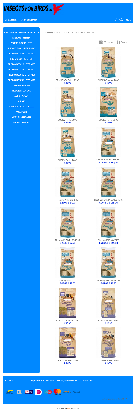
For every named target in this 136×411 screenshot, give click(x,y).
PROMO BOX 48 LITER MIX (21, 75)
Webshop (49, 33)
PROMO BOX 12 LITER (21, 43)
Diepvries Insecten (21, 38)
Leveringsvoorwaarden (66, 380)
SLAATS (21, 101)
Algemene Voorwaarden (42, 380)
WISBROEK (21, 112)
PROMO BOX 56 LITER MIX (21, 80)
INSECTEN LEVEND (21, 91)
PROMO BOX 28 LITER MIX (21, 64)
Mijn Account (11, 20)
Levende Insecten (21, 85)
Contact (9, 380)
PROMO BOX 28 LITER (21, 59)
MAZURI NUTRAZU (21, 117)
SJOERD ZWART (21, 123)
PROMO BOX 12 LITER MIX (21, 48)
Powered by (68, 409)
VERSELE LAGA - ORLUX (21, 107)
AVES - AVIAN (21, 96)
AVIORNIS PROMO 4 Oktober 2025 (21, 33)
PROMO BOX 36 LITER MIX (21, 70)
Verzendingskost (29, 20)
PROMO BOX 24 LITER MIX (21, 54)
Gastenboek (87, 380)
